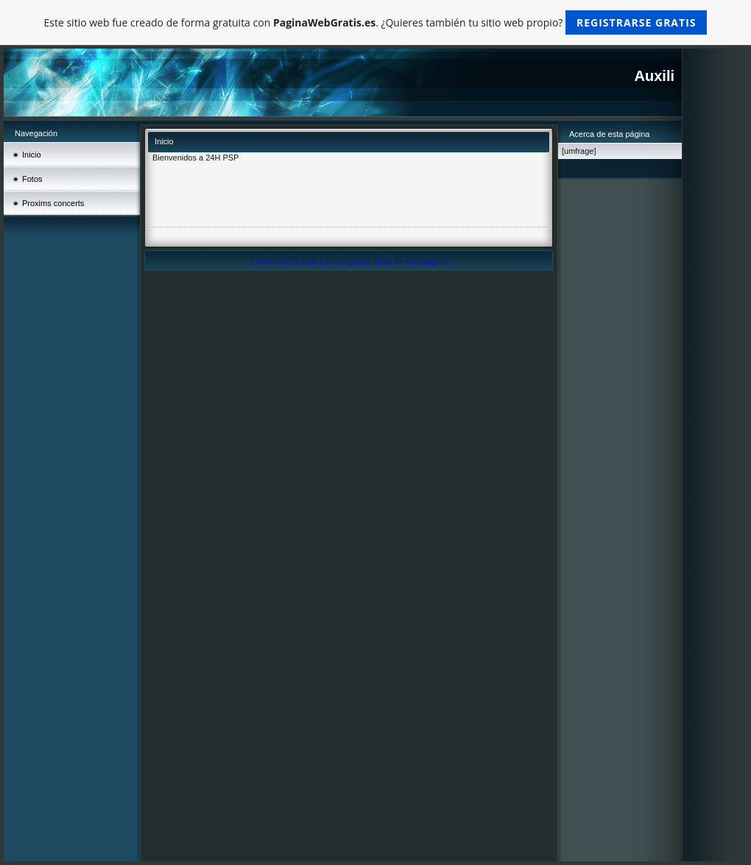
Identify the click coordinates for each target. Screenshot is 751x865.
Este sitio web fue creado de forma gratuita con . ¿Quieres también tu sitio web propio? (376, 22)
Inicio (31, 154)
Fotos (32, 178)
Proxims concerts (53, 203)
